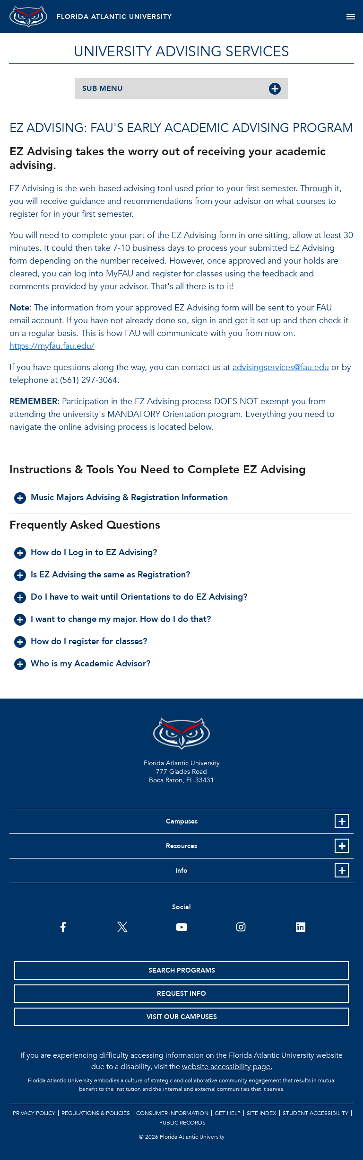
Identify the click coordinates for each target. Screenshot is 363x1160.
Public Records (182, 1122)
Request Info (181, 993)
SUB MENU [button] (102, 88)
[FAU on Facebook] (63, 926)
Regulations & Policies (95, 1113)
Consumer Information (172, 1113)
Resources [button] (181, 845)
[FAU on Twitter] (122, 926)
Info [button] (181, 870)
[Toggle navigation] (350, 16)
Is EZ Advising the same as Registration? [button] (110, 575)
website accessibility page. (227, 1067)
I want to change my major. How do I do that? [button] (121, 619)
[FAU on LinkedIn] (300, 926)
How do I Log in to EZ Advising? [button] (94, 552)
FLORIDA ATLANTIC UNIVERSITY (114, 16)
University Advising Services (181, 52)
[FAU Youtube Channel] (182, 926)
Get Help (228, 1113)
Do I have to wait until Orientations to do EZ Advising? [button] (139, 597)
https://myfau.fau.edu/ (52, 346)
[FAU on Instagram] (241, 926)
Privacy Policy (34, 1113)
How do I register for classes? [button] (89, 641)
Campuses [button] (182, 821)
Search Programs (181, 970)
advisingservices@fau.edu (281, 367)
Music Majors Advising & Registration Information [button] (129, 498)
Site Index (262, 1113)
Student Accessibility (315, 1113)
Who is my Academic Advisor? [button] (90, 664)
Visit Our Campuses (182, 1016)
